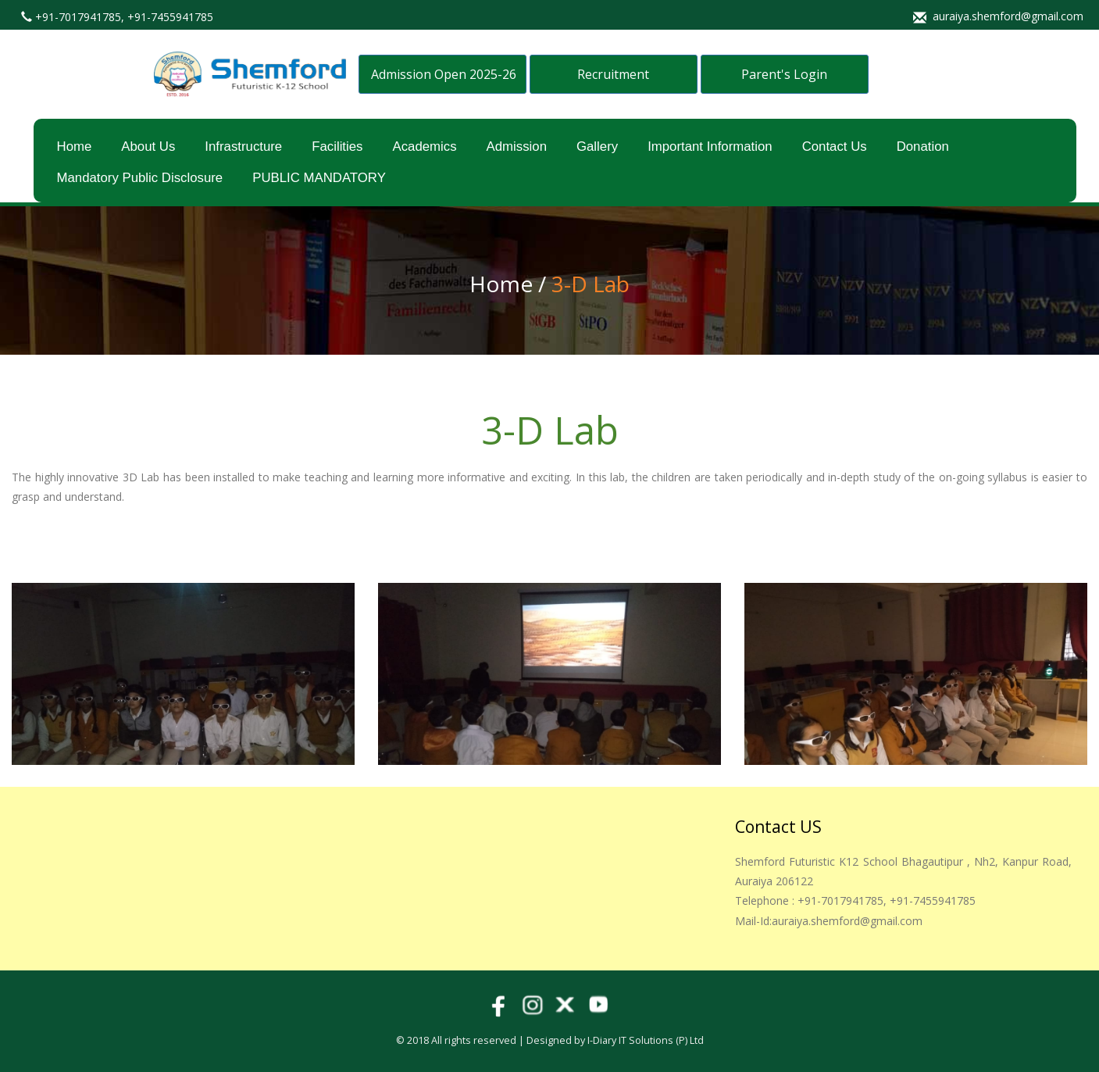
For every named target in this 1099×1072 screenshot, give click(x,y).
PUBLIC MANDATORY (319, 177)
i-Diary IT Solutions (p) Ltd (645, 1040)
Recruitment (613, 74)
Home (74, 146)
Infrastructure (243, 146)
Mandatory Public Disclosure (140, 177)
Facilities (337, 146)
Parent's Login (784, 74)
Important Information (710, 146)
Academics (424, 146)
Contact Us (834, 146)
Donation (923, 146)
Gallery (597, 146)
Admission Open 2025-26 (443, 74)
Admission (517, 146)
